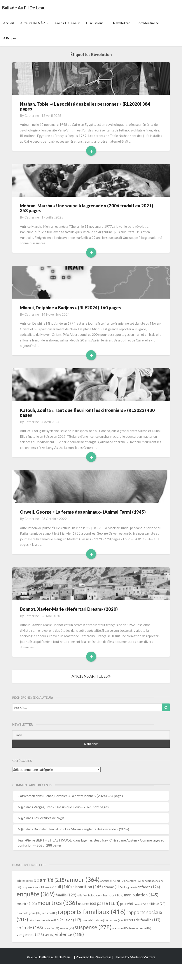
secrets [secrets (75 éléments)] (115, 920)
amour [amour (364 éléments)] (83, 879)
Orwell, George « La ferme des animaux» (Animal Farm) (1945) (83, 511)
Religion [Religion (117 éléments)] (70, 920)
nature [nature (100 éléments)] (87, 904)
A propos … (11, 38)
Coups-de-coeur (67, 23)
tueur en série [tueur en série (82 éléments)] (140, 928)
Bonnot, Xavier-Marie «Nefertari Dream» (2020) (69, 609)
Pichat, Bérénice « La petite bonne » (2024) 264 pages (83, 796)
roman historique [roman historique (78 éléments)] (95, 920)
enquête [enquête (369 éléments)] (36, 894)
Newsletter (121, 23)
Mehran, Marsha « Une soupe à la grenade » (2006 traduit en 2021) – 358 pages (88, 208)
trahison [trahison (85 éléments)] (120, 928)
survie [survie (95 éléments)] (67, 928)
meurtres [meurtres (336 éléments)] (57, 902)
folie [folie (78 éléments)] (82, 895)
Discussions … (96, 23)
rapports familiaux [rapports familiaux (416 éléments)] (92, 911)
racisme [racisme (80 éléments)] (49, 913)
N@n (21, 807)
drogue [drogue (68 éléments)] (130, 887)
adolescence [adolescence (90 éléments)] (28, 880)
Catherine (31, 115)
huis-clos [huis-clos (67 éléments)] (95, 895)
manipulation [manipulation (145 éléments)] (141, 894)
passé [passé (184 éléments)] (108, 903)
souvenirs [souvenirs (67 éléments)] (51, 928)
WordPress (103, 957)
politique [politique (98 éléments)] (156, 904)
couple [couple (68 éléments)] (28, 887)
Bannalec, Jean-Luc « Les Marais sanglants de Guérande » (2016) (81, 829)
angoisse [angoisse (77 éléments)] (108, 880)
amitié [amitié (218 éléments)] (53, 880)
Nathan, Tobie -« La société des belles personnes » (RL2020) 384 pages (85, 106)
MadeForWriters (142, 957)
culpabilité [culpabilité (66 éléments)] (43, 887)
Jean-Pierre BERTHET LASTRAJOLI (45, 840)
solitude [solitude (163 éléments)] (30, 927)
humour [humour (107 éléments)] (113, 895)
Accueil (8, 23)
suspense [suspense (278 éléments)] (93, 927)
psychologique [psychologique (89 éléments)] (29, 913)
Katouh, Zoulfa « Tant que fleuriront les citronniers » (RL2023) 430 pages (87, 413)
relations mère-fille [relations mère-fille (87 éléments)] (44, 920)
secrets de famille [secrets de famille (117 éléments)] (141, 920)
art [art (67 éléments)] (121, 880)
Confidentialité (147, 23)
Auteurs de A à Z (34, 23)
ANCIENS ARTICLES (91, 676)
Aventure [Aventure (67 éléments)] (133, 880)
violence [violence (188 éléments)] (69, 934)
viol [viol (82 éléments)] (49, 935)
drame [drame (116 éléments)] (113, 887)
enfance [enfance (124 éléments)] (148, 887)
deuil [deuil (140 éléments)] (62, 886)
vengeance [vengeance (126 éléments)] (30, 934)
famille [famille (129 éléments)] (66, 895)
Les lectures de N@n (49, 818)
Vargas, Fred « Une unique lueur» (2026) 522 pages (71, 807)
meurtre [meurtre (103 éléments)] (27, 904)
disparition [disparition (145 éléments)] (87, 886)
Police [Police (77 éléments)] (140, 904)
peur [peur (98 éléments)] (126, 904)
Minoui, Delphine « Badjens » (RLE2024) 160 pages (71, 307)
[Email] (91, 735)
